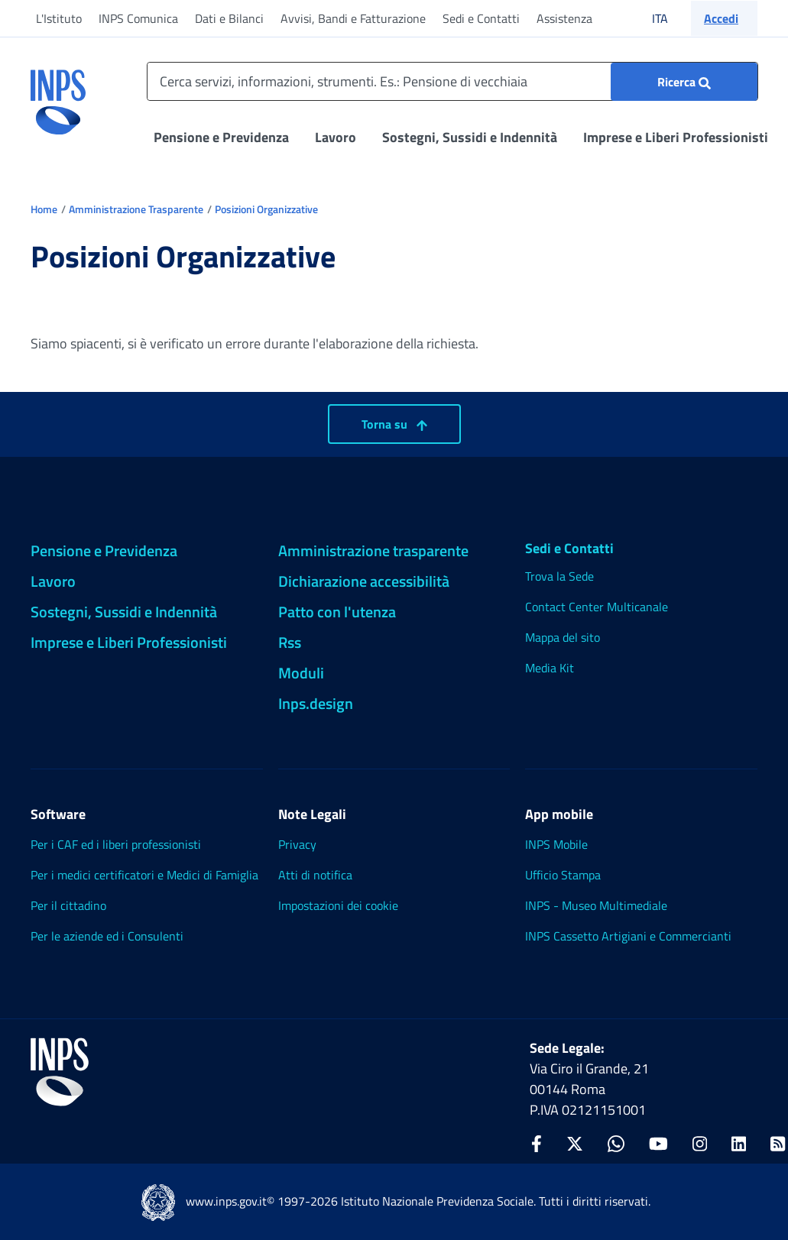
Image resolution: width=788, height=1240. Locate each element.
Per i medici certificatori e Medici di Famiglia (144, 875)
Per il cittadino (68, 905)
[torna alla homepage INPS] (58, 96)
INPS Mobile (556, 844)
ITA (670, 18)
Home (44, 209)
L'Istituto (59, 18)
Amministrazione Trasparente (136, 209)
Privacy (297, 844)
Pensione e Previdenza (221, 137)
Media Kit (549, 668)
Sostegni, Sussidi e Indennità (469, 137)
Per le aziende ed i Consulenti (107, 936)
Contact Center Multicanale (596, 606)
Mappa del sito (562, 637)
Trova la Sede (559, 576)
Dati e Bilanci (229, 18)
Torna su (394, 424)
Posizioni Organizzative (266, 209)
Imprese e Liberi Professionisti (675, 137)
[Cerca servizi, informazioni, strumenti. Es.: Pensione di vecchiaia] (452, 81)
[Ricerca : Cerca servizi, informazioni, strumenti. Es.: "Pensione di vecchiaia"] (684, 82)
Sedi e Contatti (481, 18)
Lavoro (335, 137)
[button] (724, 18)
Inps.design (315, 703)
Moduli (301, 673)
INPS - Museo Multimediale (596, 905)
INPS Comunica (138, 18)
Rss (289, 642)
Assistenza (564, 18)
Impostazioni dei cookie (338, 905)
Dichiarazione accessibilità (363, 581)
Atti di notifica (315, 875)
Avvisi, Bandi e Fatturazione (353, 18)
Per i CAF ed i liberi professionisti (116, 844)
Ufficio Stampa (563, 875)
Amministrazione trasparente (373, 550)
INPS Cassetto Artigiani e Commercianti (628, 936)
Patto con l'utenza (337, 611)
